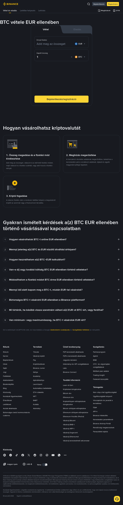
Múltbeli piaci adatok (101, 371)
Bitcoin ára (67, 393)
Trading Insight (99, 375)
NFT (34, 396)
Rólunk (5, 352)
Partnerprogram (99, 352)
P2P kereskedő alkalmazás (73, 352)
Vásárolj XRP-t (68, 428)
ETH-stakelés (38, 392)
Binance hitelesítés (100, 415)
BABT (35, 400)
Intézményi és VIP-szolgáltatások (76, 364)
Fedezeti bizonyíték (100, 379)
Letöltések (7, 404)
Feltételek (7, 376)
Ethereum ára (68, 397)
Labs (65, 368)
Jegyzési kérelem (70, 360)
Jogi (4, 372)
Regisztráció (113, 4)
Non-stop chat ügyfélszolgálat (105, 392)
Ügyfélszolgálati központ (102, 396)
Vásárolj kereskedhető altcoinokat (76, 440)
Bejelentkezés (99, 4)
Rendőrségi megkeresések (103, 427)
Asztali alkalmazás (10, 408)
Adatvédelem (8, 380)
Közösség (7, 392)
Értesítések (7, 400)
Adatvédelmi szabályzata (60, 330)
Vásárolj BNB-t (69, 424)
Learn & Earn (68, 385)
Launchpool (37, 384)
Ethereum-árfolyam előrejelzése (75, 412)
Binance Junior (39, 368)
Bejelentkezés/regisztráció (61, 99)
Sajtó (5, 368)
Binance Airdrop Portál (102, 423)
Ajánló (95, 356)
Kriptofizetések (39, 364)
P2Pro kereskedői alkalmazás (74, 356)
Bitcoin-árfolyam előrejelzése (74, 408)
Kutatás (36, 404)
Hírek (5, 364)
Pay (34, 360)
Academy (36, 376)
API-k (95, 411)
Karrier (5, 356)
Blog (5, 388)
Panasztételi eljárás (100, 431)
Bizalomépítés (8, 384)
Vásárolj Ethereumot (71, 436)
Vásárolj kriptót (39, 356)
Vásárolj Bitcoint (69, 420)
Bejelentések (8, 360)
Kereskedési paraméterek (103, 419)
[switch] (44, 464)
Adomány (36, 408)
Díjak (95, 407)
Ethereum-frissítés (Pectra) (73, 416)
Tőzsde (36, 352)
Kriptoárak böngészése (72, 389)
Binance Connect (69, 372)
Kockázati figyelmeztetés (12, 396)
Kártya (35, 372)
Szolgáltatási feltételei (80, 330)
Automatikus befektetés (42, 388)
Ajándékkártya (38, 380)
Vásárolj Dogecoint (70, 432)
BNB (95, 360)
